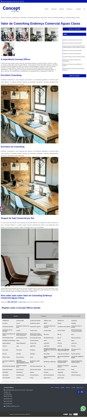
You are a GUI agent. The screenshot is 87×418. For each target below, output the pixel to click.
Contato (78, 9)
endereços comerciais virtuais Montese (72, 54)
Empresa (54, 9)
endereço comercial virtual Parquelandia (72, 51)
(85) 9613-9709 (8, 398)
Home (46, 9)
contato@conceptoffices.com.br (11, 406)
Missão (62, 9)
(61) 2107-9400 (8, 401)
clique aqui (22, 302)
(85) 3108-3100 (12, 302)
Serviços (69, 9)
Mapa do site (80, 387)
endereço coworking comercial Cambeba (72, 43)
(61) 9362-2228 (8, 404)
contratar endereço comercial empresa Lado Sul (74, 58)
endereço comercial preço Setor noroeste (72, 40)
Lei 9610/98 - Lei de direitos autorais (12, 382)
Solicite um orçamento (74, 29)
